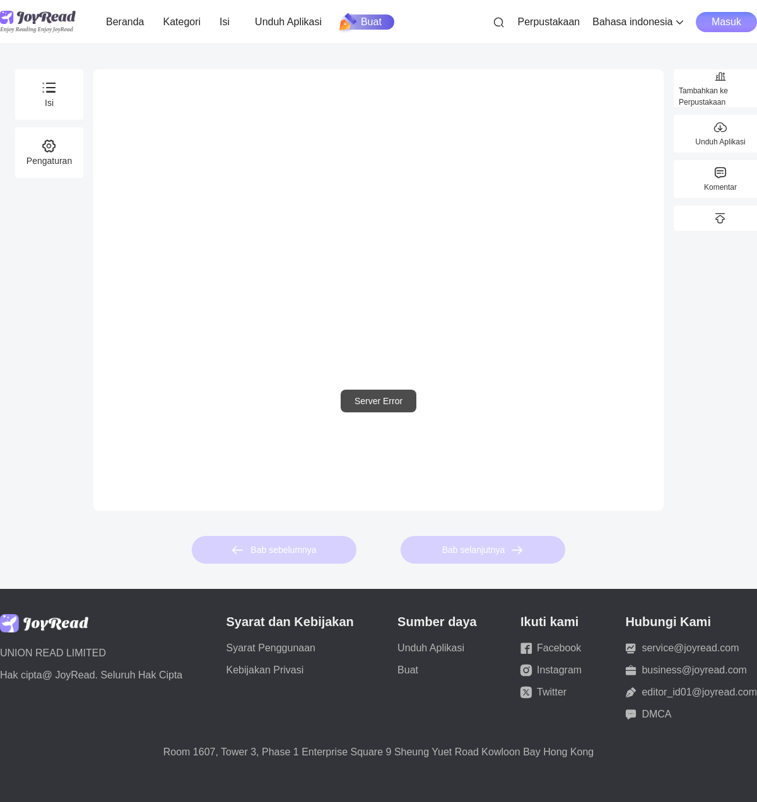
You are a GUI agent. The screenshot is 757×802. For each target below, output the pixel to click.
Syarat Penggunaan (270, 647)
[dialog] (378, 401)
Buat (361, 22)
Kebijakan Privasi (265, 670)
